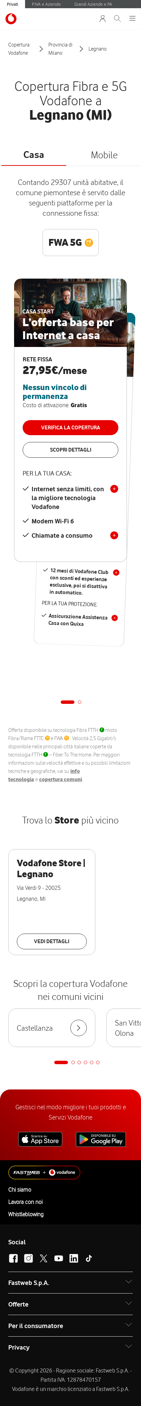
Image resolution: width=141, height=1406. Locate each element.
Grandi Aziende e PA (93, 4)
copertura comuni (60, 779)
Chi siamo (19, 1189)
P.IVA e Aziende (46, 4)
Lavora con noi (25, 1202)
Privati (12, 4)
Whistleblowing (26, 1214)
